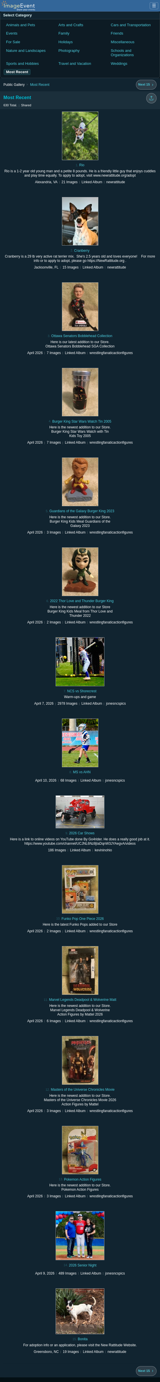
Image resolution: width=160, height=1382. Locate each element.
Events (11, 33)
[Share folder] (151, 98)
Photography (69, 50)
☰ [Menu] (154, 5)
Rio (81, 165)
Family (63, 33)
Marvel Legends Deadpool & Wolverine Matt (82, 1000)
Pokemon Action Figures (82, 1179)
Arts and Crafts (70, 25)
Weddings (119, 63)
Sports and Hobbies (22, 63)
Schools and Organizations (122, 52)
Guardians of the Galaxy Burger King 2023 (81, 511)
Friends (117, 33)
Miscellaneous (122, 42)
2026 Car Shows (82, 833)
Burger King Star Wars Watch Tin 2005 (81, 421)
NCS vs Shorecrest (81, 691)
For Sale (13, 42)
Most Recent (39, 85)
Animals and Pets (20, 25)
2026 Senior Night (82, 1265)
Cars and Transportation (131, 25)
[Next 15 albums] (146, 85)
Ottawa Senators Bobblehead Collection (81, 336)
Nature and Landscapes (26, 50)
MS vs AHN (82, 772)
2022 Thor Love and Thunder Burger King (82, 601)
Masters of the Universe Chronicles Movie (82, 1090)
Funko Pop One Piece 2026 (83, 919)
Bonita (82, 1339)
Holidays (65, 42)
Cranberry (81, 251)
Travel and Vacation (74, 63)
